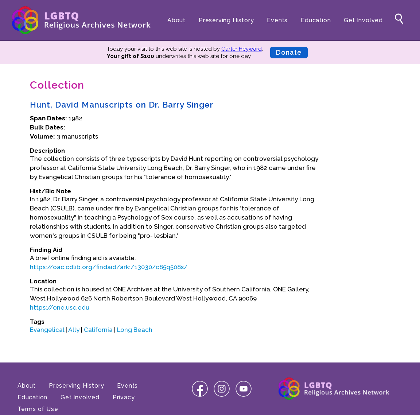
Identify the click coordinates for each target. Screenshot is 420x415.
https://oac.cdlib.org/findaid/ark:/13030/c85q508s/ (109, 267)
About (176, 20)
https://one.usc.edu (59, 307)
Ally (73, 329)
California (98, 329)
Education (316, 20)
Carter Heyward (241, 49)
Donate (289, 52)
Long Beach (134, 329)
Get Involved (363, 20)
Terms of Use (38, 409)
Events (277, 20)
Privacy (124, 397)
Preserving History (226, 20)
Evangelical (47, 329)
